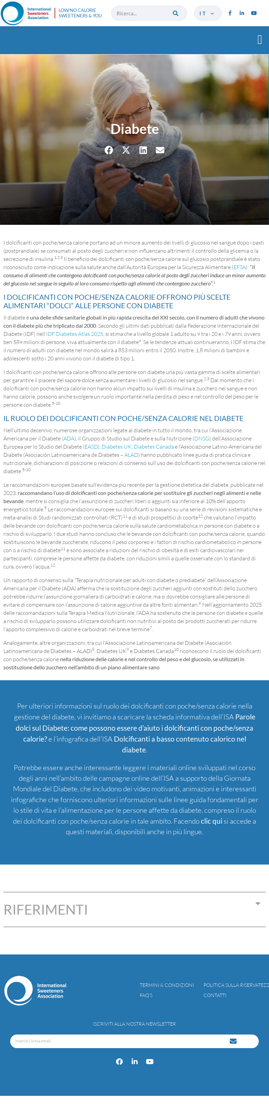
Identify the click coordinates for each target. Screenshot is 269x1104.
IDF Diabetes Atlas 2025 (74, 333)
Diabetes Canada (154, 446)
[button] (260, 39)
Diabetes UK (117, 446)
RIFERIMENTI (45, 909)
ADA (68, 438)
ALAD (131, 454)
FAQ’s (146, 995)
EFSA (240, 267)
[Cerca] (176, 13)
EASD (91, 446)
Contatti (215, 995)
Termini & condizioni (167, 985)
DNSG (201, 438)
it (207, 13)
